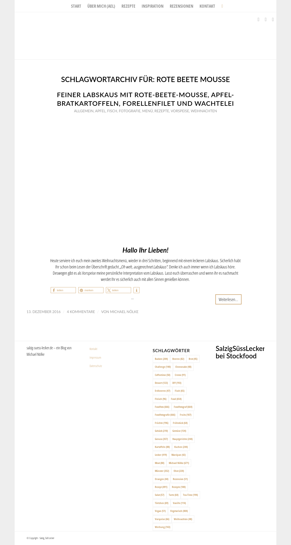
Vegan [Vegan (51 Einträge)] (160, 511)
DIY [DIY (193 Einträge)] (176, 383)
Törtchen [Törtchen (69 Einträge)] (161, 503)
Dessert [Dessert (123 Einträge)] (161, 383)
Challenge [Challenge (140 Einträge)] (163, 366)
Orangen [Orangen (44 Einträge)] (161, 479)
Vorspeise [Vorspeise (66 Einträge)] (162, 519)
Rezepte (161, 111)
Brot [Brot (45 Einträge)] (193, 359)
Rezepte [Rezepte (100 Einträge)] (179, 487)
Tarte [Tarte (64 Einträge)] (173, 495)
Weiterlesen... (228, 299)
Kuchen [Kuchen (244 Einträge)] (181, 447)
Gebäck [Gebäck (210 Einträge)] (161, 430)
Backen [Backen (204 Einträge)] (161, 359)
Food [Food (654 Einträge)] (176, 399)
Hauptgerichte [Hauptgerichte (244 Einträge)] (182, 439)
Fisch (112, 111)
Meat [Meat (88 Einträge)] (159, 463)
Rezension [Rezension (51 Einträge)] (180, 479)
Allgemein (83, 111)
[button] (63, 290)
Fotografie (129, 111)
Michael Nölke (124, 311)
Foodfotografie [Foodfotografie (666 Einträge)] (165, 414)
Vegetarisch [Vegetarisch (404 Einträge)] (179, 511)
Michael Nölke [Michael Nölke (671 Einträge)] (179, 463)
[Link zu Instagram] (265, 19)
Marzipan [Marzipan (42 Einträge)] (178, 454)
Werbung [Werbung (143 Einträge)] (162, 527)
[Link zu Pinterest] (272, 19)
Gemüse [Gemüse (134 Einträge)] (179, 430)
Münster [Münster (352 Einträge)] (162, 471)
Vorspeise (180, 111)
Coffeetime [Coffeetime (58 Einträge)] (162, 375)
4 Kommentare (81, 311)
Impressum (95, 357)
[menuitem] (76, 6)
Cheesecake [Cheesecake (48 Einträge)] (183, 366)
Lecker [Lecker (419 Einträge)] (161, 454)
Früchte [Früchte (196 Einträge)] (161, 423)
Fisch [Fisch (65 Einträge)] (179, 390)
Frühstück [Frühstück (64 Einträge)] (180, 423)
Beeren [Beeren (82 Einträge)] (178, 359)
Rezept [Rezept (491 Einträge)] (161, 487)
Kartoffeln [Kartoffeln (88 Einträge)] (162, 447)
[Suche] (220, 6)
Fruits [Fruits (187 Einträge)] (185, 414)
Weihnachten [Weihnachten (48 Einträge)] (183, 519)
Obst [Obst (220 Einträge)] (179, 471)
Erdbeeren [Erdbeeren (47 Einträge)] (162, 390)
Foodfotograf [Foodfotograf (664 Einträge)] (183, 407)
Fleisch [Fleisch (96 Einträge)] (160, 399)
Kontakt (93, 349)
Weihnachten (204, 111)
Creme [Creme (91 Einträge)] (180, 375)
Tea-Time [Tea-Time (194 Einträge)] (190, 495)
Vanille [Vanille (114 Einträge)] (179, 503)
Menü (147, 111)
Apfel (100, 111)
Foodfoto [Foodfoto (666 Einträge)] (162, 407)
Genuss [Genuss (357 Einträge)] (161, 439)
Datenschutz (96, 366)
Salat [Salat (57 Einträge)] (159, 495)
